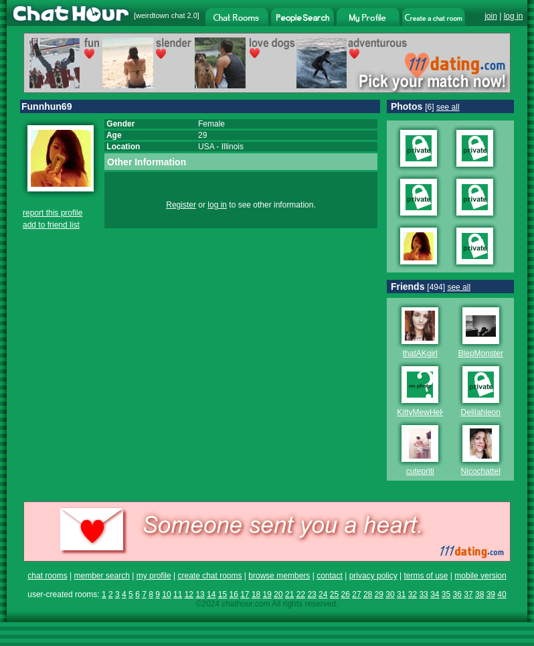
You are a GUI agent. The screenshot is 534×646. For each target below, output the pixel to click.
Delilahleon (481, 412)
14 (211, 594)
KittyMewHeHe (423, 412)
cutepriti (420, 471)
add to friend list (51, 225)
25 (334, 594)
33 (423, 594)
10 (166, 594)
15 (222, 594)
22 (300, 594)
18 (256, 594)
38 (479, 594)
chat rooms (47, 575)
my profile (154, 575)
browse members (279, 575)
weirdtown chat (160, 15)
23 (311, 594)
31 (401, 594)
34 (434, 594)
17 (244, 594)
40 (501, 594)
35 (446, 594)
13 (199, 594)
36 (457, 594)
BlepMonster (480, 353)
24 (323, 594)
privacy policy (373, 575)
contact (330, 575)
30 (389, 594)
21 (289, 594)
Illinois (232, 146)
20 (278, 594)
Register (181, 205)
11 (177, 594)
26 (345, 594)
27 (356, 594)
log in (513, 16)
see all (448, 107)
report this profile (52, 213)
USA (206, 146)
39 (490, 594)
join (490, 16)
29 (379, 594)
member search (101, 575)
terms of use (426, 575)
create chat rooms (209, 575)
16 (233, 594)
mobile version (480, 575)
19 (267, 594)
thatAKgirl (420, 353)
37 (468, 594)
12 (189, 594)
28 (367, 594)
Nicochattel (481, 471)
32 (412, 594)
